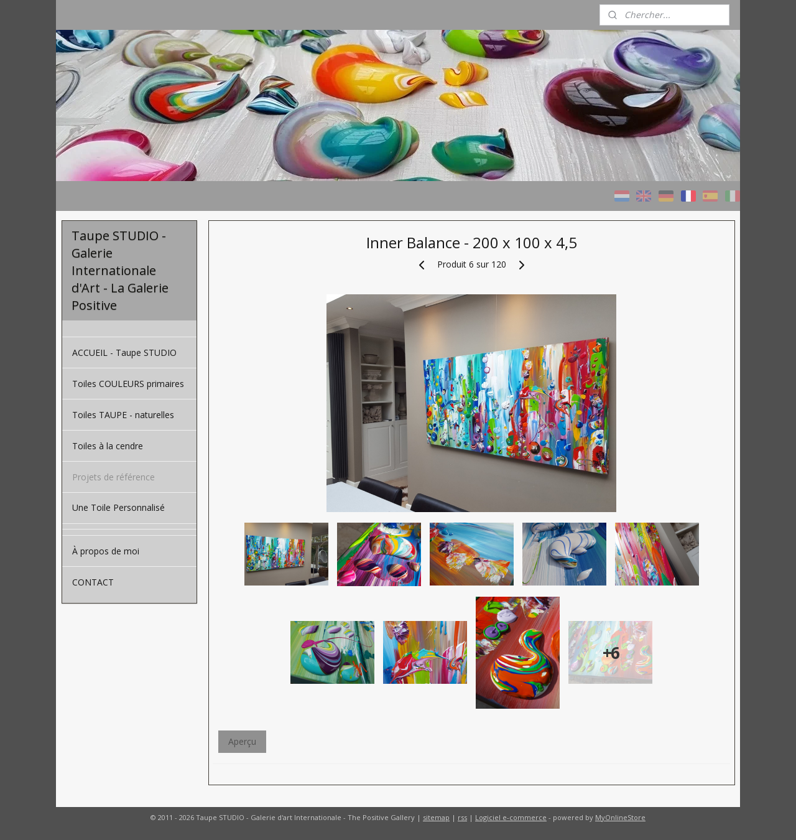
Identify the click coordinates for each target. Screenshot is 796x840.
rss (462, 817)
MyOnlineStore (620, 817)
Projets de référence (113, 477)
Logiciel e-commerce (511, 817)
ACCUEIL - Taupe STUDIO (124, 352)
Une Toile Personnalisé (118, 507)
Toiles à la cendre (107, 446)
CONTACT (93, 582)
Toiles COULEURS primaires (128, 384)
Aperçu (242, 741)
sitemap (436, 817)
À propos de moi (105, 551)
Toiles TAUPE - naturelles (123, 415)
